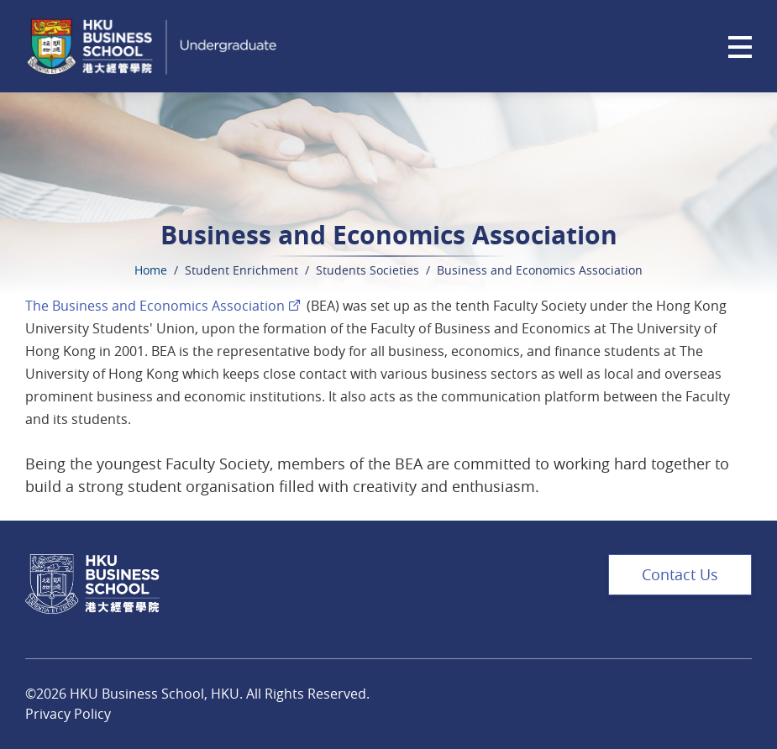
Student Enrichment (241, 270)
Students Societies (367, 270)
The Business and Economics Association (155, 305)
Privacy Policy (68, 713)
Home (150, 270)
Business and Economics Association (540, 270)
